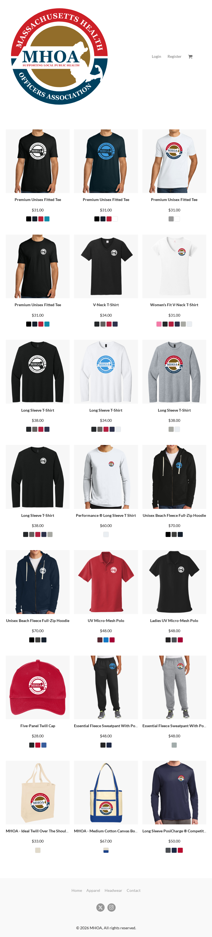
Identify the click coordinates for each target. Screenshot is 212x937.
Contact (134, 890)
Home (76, 890)
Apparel (93, 890)
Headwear (113, 890)
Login (156, 56)
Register (175, 56)
